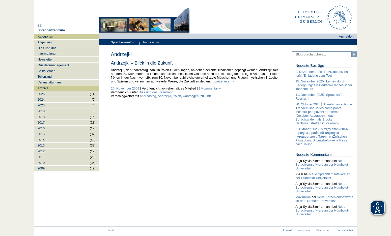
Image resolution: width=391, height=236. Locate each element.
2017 (41, 122)
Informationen (47, 53)
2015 (41, 134)
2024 (41, 99)
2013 (41, 145)
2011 (41, 157)
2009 (41, 168)
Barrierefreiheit (345, 230)
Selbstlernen (46, 71)
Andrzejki (164, 96)
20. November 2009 (125, 88)
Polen (177, 96)
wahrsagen (191, 96)
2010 (41, 163)
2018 (41, 117)
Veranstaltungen (49, 82)
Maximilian (303, 197)
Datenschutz (323, 230)
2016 (41, 128)
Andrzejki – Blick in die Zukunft (142, 63)
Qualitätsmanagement (53, 65)
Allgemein (45, 42)
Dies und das (47, 48)
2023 (41, 105)
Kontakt (287, 230)
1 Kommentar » (210, 88)
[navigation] (66, 102)
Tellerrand (45, 76)
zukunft (206, 96)
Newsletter (45, 59)
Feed (111, 230)
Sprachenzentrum (123, 42)
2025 (41, 94)
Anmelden (346, 36)
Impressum (149, 42)
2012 (41, 151)
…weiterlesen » (223, 81)
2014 (41, 140)
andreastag (148, 96)
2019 (41, 111)
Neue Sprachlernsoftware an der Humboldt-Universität (322, 164)
